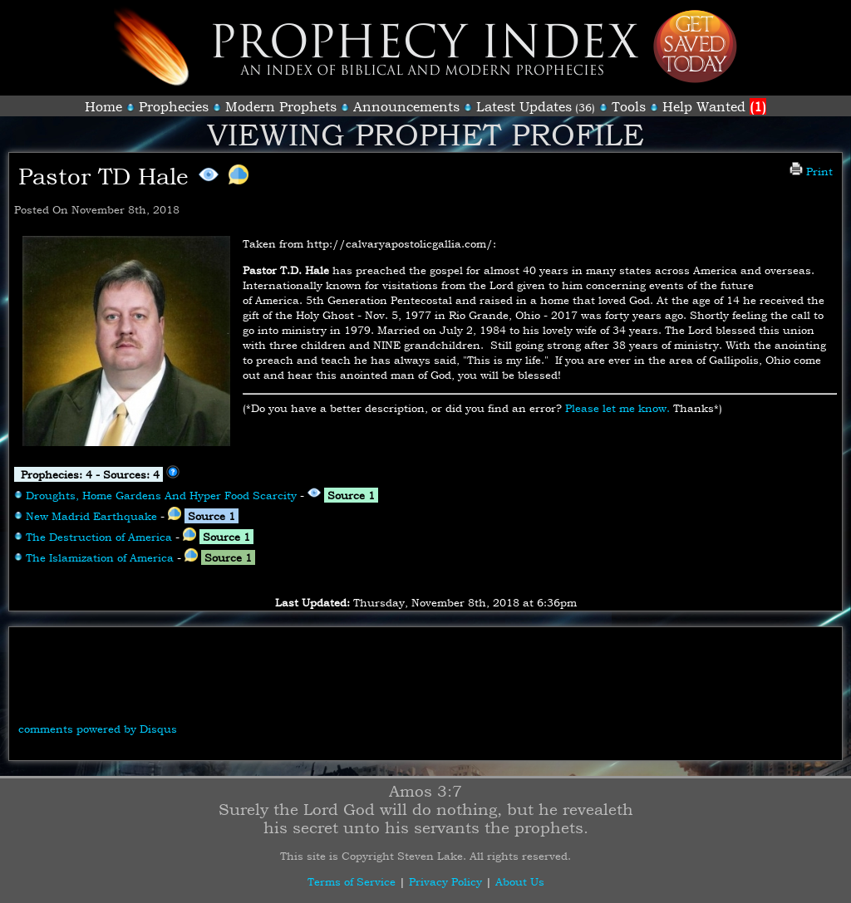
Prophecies (174, 106)
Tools (629, 106)
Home (103, 106)
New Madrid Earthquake (91, 515)
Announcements (406, 106)
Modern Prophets (281, 106)
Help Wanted (714, 106)
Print (811, 171)
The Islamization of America (100, 557)
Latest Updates (524, 106)
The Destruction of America (99, 536)
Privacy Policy (445, 881)
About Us (519, 881)
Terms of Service (351, 881)
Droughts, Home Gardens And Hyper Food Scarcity (161, 495)
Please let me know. (617, 407)
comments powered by (97, 728)
